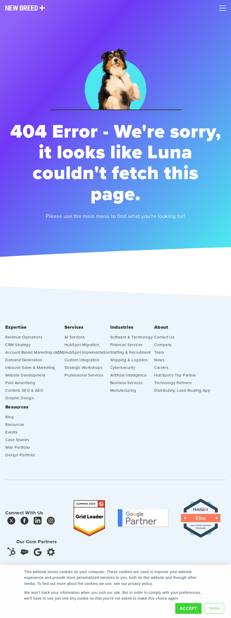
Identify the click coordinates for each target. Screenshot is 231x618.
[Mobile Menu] (222, 6)
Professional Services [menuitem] (84, 379)
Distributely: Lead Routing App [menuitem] (182, 394)
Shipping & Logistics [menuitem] (129, 363)
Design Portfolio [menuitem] (20, 459)
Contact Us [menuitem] (164, 341)
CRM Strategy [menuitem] (17, 348)
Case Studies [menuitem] (17, 443)
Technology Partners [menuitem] (173, 386)
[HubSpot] (11, 555)
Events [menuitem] (11, 436)
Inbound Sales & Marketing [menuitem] (30, 371)
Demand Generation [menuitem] (23, 363)
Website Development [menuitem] (25, 379)
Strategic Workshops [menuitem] (83, 371)
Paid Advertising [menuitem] (20, 386)
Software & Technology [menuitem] (131, 341)
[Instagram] (51, 526)
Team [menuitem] (159, 356)
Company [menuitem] (163, 348)
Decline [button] (214, 608)
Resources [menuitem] (16, 411)
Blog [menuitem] (9, 420)
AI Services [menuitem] (74, 341)
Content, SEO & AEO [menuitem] (24, 394)
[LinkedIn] (38, 526)
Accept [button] (188, 608)
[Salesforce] (24, 556)
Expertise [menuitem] (16, 331)
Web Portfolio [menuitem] (17, 451)
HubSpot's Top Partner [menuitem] (175, 379)
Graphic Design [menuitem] (19, 402)
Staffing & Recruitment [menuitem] (130, 356)
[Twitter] (11, 526)
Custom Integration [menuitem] (81, 363)
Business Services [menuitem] (126, 386)
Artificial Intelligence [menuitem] (128, 379)
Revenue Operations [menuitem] (23, 341)
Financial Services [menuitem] (126, 348)
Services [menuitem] (74, 331)
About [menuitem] (161, 331)
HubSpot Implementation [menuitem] (87, 356)
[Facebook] (24, 526)
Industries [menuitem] (122, 331)
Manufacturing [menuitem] (123, 394)
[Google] (38, 555)
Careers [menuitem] (161, 371)
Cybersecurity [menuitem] (122, 371)
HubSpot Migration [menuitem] (81, 348)
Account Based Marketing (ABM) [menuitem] (34, 356)
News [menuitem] (159, 363)
